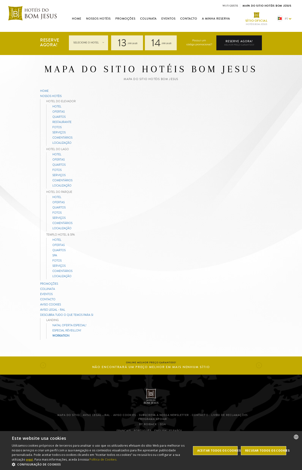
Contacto (188, 19)
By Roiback (148, 424)
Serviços (59, 132)
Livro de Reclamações (229, 415)
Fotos (57, 127)
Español (176, 430)
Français (124, 430)
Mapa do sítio (68, 415)
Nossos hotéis (98, 19)
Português (142, 430)
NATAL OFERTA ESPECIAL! (69, 325)
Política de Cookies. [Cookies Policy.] (103, 459)
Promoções (125, 19)
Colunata (148, 19)
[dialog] (151, 450)
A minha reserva (216, 19)
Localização (61, 142)
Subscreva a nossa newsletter (164, 415)
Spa (54, 255)
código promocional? (199, 44)
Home (76, 19)
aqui (29, 459)
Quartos (59, 117)
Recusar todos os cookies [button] (265, 451)
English (160, 430)
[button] (43, 365)
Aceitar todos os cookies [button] (217, 451)
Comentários (62, 137)
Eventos (168, 19)
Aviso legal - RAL (52, 309)
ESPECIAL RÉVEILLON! (66, 330)
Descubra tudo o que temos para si (66, 315)
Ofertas (58, 111)
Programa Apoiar (152, 419)
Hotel (56, 106)
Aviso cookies (50, 304)
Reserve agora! (239, 43)
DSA (163, 424)
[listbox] (296, 437)
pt (284, 19)
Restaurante (61, 122)
